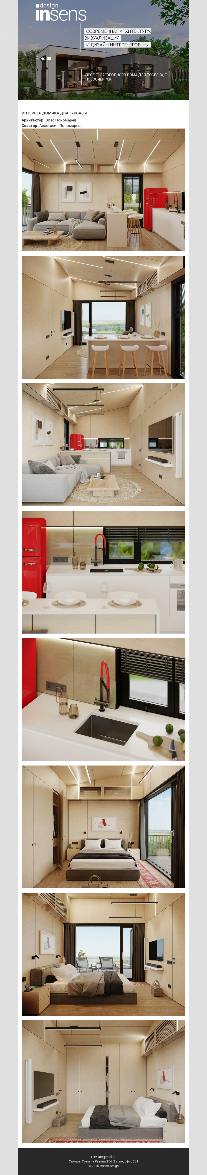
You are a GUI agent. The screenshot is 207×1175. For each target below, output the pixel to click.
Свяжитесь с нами (47, 45)
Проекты (42, 40)
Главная (41, 30)
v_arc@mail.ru (103, 1157)
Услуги (40, 35)
